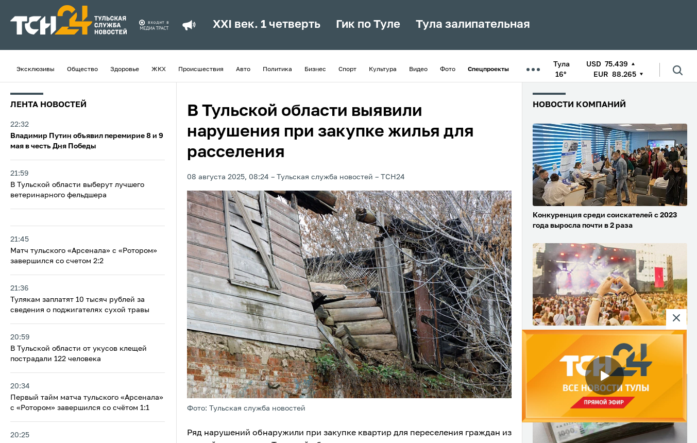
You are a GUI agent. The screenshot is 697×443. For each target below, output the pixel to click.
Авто (243, 69)
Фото (447, 69)
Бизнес (315, 69)
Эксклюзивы (35, 69)
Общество (82, 69)
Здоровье (124, 69)
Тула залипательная (473, 24)
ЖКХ (158, 69)
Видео (418, 69)
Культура (383, 69)
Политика (277, 69)
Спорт (347, 69)
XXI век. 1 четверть (266, 24)
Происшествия (201, 69)
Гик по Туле (368, 24)
